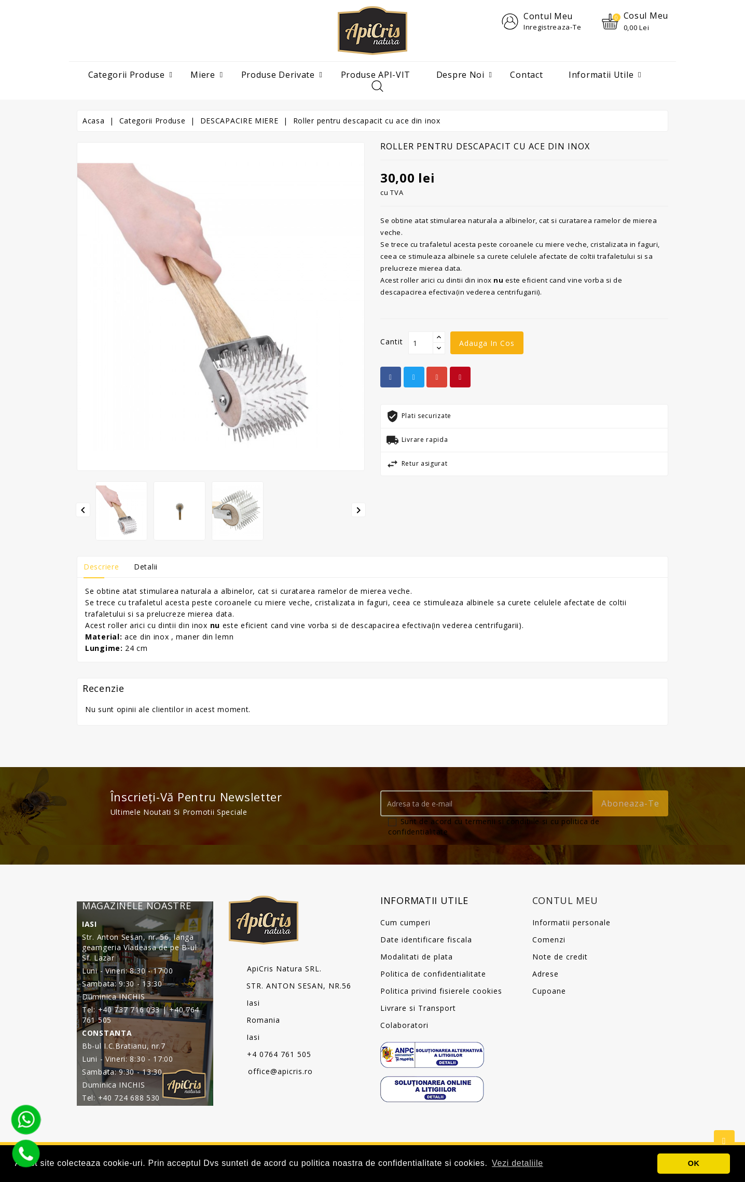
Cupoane (549, 991)
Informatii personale (571, 923)
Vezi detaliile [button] (517, 1163)
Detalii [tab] (146, 567)
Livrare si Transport (418, 1008)
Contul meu (565, 901)
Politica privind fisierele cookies (441, 991)
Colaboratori (404, 1026)
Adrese (545, 974)
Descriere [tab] (101, 567)
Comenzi (548, 940)
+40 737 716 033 (129, 1010)
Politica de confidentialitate (433, 974)
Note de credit (560, 957)
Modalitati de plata (416, 957)
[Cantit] (420, 343)
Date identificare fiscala (426, 940)
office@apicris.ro (280, 1072)
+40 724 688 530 (129, 1098)
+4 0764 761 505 (279, 1055)
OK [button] (694, 1163)
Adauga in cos (487, 344)
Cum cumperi (405, 923)
